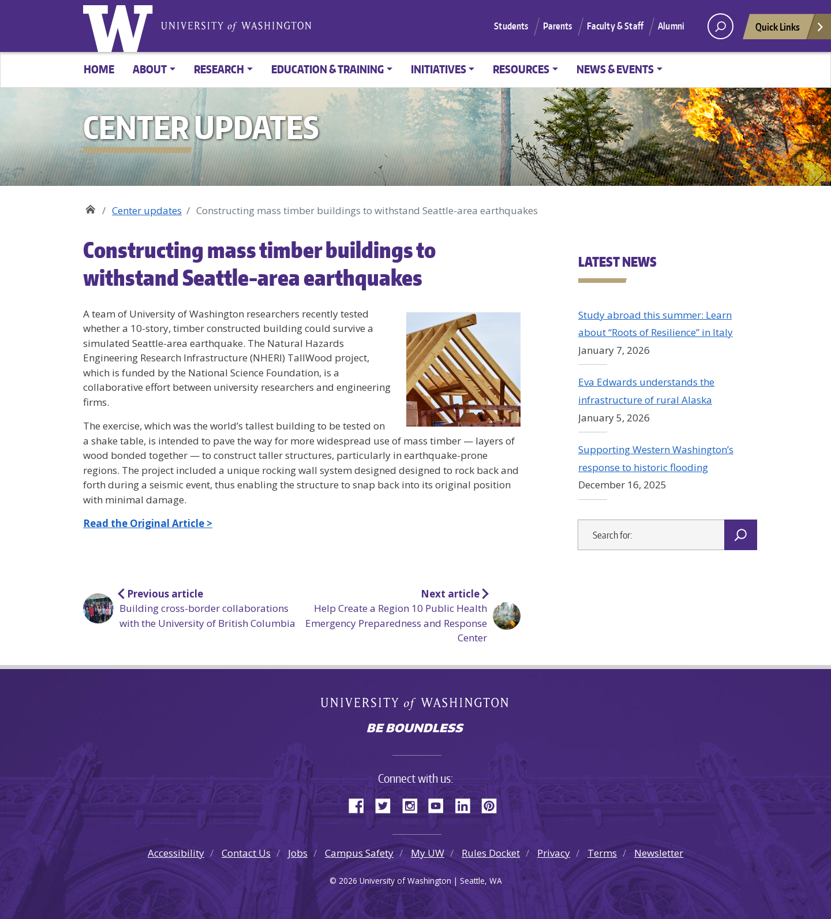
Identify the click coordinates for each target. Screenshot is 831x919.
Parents (557, 26)
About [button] (150, 69)
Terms (602, 853)
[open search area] (720, 26)
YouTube (440, 804)
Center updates (147, 210)
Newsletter (658, 853)
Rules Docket (491, 853)
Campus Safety (359, 853)
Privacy (553, 853)
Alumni (671, 26)
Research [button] (219, 69)
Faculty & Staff (615, 26)
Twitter (387, 804)
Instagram (414, 804)
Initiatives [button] (438, 69)
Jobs (298, 853)
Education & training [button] (327, 69)
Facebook (361, 804)
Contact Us (246, 853)
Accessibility (176, 853)
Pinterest (493, 804)
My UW (427, 853)
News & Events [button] (615, 69)
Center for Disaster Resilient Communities (90, 206)
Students (511, 26)
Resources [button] (521, 69)
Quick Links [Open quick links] (790, 29)
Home (99, 69)
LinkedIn (467, 804)
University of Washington (120, 26)
